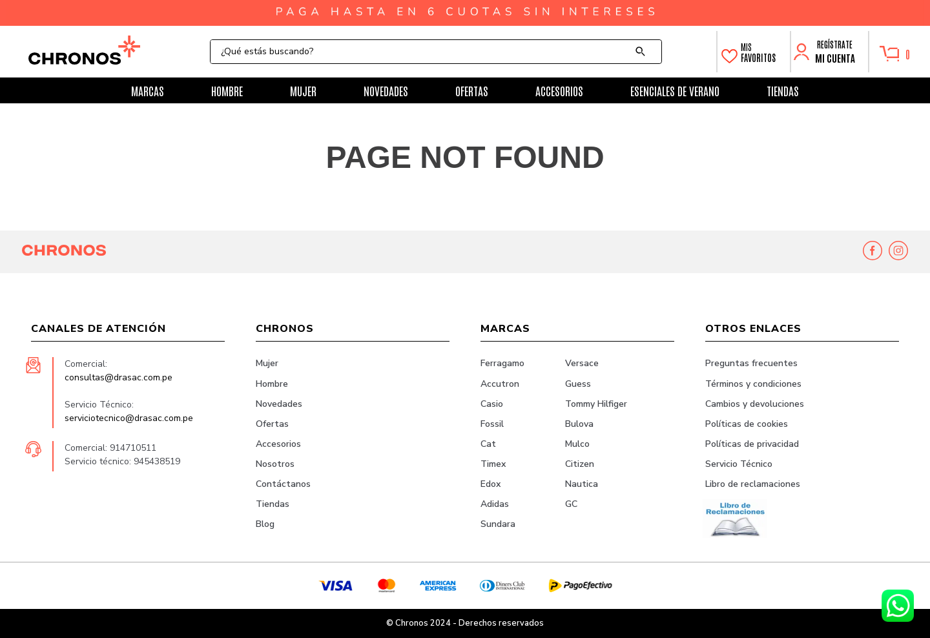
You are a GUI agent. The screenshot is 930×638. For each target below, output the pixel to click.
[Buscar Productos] (643, 51)
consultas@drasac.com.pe (118, 377)
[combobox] (436, 51)
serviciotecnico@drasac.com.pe (129, 418)
